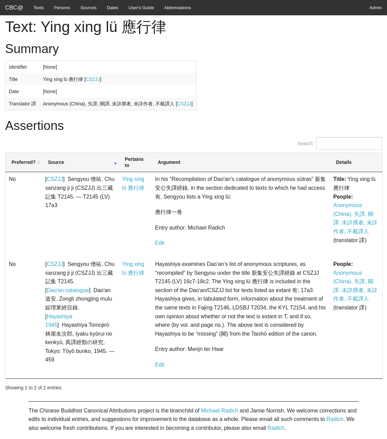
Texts (38, 7)
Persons (62, 7)
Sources (88, 7)
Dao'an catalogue (68, 290)
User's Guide (141, 7)
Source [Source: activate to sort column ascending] (56, 162)
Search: (340, 143)
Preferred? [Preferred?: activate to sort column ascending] (24, 162)
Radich (334, 419)
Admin (375, 7)
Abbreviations (177, 7)
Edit (160, 243)
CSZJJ (93, 79)
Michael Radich (219, 410)
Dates (112, 7)
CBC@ (14, 7)
